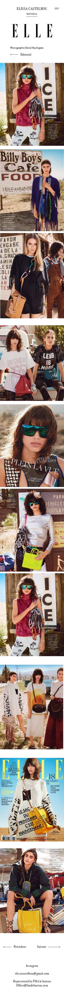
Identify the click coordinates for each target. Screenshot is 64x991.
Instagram (32, 966)
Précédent (20, 946)
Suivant (41, 946)
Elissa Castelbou (32, 9)
